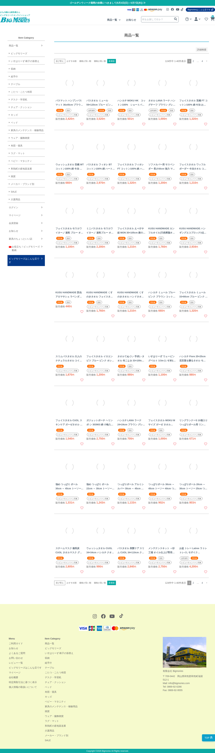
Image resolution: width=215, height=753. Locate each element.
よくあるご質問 (17, 653)
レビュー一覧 (16, 662)
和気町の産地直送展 (21, 168)
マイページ (15, 215)
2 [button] (193, 61)
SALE (14, 191)
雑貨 (13, 176)
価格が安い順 (85, 61)
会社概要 (13, 677)
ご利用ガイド (16, 643)
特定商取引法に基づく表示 (23, 682)
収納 (13, 68)
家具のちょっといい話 (20, 238)
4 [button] (202, 61)
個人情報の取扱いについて (23, 687)
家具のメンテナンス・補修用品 (27, 130)
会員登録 (13, 223)
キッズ (14, 115)
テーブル (15, 84)
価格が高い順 (100, 61)
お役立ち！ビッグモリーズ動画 (24, 248)
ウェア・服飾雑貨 (20, 138)
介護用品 (15, 199)
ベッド (14, 122)
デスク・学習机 (19, 99)
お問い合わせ (16, 658)
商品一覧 (112, 19)
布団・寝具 (17, 145)
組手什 (14, 76)
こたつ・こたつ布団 (21, 92)
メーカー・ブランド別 (22, 184)
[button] (206, 61)
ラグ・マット (18, 153)
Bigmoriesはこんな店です (200, 10)
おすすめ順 (72, 61)
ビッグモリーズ (19, 53)
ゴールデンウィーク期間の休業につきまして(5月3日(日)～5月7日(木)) (107, 3)
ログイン (13, 207)
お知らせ (131, 19)
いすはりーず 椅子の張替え (25, 61)
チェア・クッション (21, 107)
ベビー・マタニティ (21, 161)
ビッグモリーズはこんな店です (24, 260)
